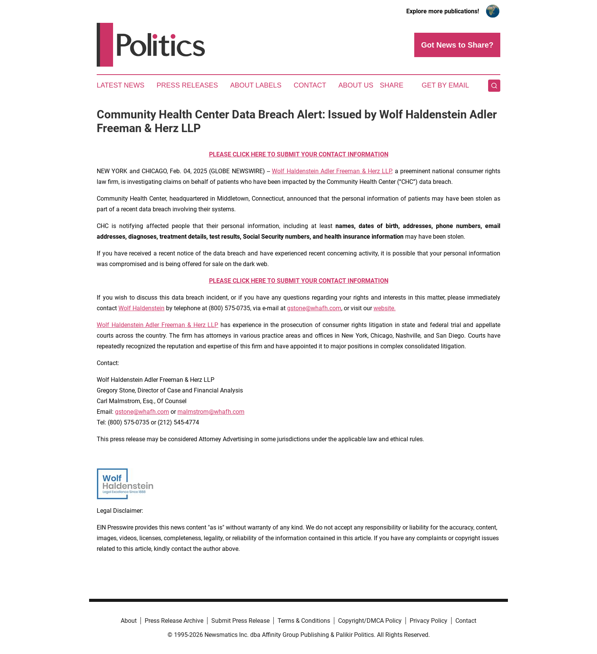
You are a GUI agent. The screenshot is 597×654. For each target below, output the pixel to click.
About (129, 620)
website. (385, 308)
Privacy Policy (428, 620)
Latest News (120, 85)
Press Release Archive (174, 620)
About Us (356, 85)
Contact (310, 85)
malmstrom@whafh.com (210, 411)
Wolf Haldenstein (141, 308)
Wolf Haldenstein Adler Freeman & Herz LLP (331, 171)
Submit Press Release (240, 620)
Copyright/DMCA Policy (370, 620)
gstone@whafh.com (314, 308)
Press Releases (187, 85)
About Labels (255, 85)
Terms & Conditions (304, 620)
